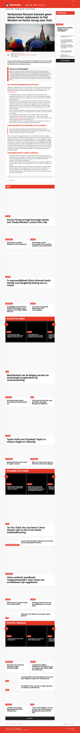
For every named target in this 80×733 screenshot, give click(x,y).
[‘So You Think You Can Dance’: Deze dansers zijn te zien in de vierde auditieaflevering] (30, 511)
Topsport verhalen (30, 9)
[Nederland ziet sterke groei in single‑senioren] (17, 453)
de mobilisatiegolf (20, 118)
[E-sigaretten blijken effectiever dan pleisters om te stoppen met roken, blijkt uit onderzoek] (42, 656)
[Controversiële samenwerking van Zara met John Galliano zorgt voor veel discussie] (12, 678)
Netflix (9, 484)
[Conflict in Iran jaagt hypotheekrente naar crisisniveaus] (17, 698)
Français (73, 1)
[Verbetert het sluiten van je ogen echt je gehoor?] (12, 615)
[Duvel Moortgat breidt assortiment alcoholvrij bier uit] (17, 391)
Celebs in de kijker (9, 9)
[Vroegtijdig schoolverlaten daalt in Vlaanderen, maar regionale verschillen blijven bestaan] (17, 297)
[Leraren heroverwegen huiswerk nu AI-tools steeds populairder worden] (12, 542)
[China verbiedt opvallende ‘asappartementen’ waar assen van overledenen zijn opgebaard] (30, 561)
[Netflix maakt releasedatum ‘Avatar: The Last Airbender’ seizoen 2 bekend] (16, 479)
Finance (9, 636)
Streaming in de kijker (20, 9)
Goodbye (26, 729)
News (27, 5)
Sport (50, 636)
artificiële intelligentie (12, 545)
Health (33, 661)
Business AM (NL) (10, 729)
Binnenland (9, 303)
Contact (72, 729)
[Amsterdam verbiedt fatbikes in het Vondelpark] (17, 233)
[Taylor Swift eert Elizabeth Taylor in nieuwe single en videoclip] (30, 423)
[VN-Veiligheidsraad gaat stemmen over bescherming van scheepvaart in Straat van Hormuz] (58, 45)
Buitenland (9, 50)
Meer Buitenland (67, 61)
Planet (35, 5)
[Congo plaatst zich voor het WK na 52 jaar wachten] (36, 631)
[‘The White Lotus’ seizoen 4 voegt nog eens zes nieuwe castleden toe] (12, 687)
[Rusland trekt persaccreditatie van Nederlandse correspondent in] (58, 55)
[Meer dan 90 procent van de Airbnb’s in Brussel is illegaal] (42, 453)
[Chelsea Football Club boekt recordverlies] (16, 631)
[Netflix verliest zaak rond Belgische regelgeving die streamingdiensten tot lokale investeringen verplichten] (36, 479)
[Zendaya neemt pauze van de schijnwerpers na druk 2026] (42, 593)
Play (31, 5)
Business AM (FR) (19, 729)
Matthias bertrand (19, 53)
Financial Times (13, 92)
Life (43, 5)
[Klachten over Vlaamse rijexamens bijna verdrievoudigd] (17, 656)
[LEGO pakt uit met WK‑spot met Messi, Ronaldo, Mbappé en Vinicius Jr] (42, 391)
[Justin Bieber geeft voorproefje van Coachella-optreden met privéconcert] (42, 233)
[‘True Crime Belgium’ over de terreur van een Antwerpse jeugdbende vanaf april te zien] (42, 698)
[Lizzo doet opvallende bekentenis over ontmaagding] (42, 297)
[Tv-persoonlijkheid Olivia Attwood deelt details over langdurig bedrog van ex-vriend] (30, 264)
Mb (8, 55)
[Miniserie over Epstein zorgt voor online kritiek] (17, 593)
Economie (8, 704)
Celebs (8, 216)
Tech (39, 5)
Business (8, 397)
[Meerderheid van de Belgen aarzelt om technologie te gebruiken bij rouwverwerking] (30, 359)
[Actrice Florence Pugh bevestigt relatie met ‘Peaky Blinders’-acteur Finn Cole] (30, 203)
